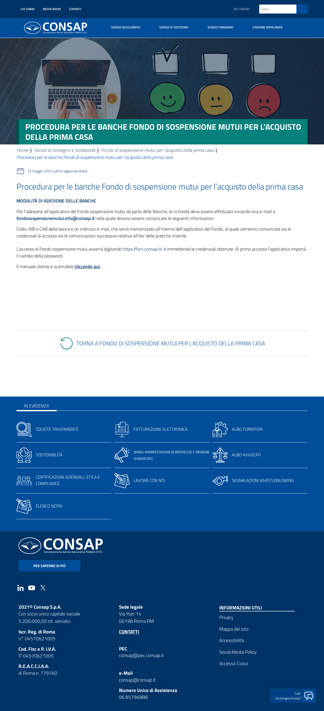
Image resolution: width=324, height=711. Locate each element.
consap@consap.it (137, 679)
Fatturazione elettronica (161, 429)
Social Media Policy (238, 652)
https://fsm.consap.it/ (143, 249)
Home (22, 150)
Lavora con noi (149, 480)
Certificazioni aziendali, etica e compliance (68, 480)
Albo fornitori (247, 429)
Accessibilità (231, 640)
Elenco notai (49, 506)
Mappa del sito (234, 628)
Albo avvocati (246, 455)
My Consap (241, 9)
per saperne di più (49, 565)
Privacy (226, 617)
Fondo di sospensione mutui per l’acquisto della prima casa (157, 150)
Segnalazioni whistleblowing (263, 480)
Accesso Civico (233, 663)
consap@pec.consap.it (141, 655)
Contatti (75, 9)
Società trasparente (57, 429)
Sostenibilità (49, 455)
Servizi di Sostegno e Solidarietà (64, 150)
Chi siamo (28, 9)
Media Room (52, 9)
